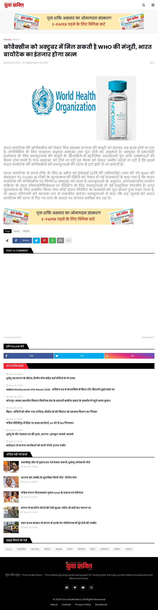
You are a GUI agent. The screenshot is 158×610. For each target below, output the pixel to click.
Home (7, 39)
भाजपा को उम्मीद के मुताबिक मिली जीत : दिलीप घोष (49, 477)
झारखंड (59, 549)
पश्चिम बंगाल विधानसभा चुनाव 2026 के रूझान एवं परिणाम (52, 492)
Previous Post (13, 337)
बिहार (92, 549)
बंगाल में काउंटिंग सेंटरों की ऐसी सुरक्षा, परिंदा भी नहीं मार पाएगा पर (56, 508)
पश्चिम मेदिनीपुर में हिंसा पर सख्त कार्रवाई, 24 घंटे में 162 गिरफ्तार (40, 423)
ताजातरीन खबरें (14, 366)
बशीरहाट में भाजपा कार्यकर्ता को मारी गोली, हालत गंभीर (36, 445)
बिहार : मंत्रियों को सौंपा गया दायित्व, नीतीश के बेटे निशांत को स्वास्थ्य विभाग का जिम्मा (51, 412)
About (53, 604)
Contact (66, 604)
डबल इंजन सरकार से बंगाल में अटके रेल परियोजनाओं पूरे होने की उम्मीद (58, 523)
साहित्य (117, 549)
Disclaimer (101, 604)
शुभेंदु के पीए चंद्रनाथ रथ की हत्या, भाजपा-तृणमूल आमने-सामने (39, 434)
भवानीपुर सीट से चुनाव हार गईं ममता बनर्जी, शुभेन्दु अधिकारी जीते (55, 462)
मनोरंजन (104, 549)
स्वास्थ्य (26, 231)
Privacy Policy (83, 604)
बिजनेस (81, 549)
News (16, 39)
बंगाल (70, 549)
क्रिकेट (47, 549)
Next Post (147, 337)
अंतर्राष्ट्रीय (21, 549)
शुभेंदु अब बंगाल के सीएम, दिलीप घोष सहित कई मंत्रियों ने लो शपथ (40, 378)
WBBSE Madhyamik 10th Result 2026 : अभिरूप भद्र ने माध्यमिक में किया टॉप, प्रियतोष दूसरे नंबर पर (60, 389)
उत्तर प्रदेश (35, 549)
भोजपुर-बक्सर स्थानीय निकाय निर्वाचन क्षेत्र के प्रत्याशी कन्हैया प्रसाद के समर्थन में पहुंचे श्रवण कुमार (58, 401)
